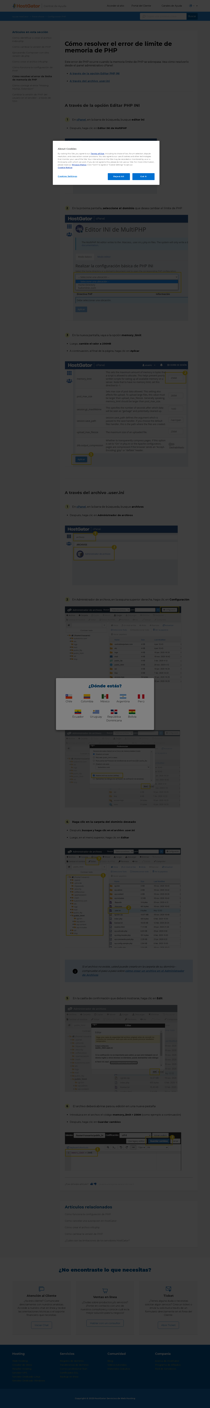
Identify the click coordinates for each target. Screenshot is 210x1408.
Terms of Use (97, 153)
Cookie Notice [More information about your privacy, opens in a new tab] (65, 167)
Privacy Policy (79, 165)
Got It (143, 176)
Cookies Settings (67, 176)
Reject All (118, 176)
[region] (106, 163)
